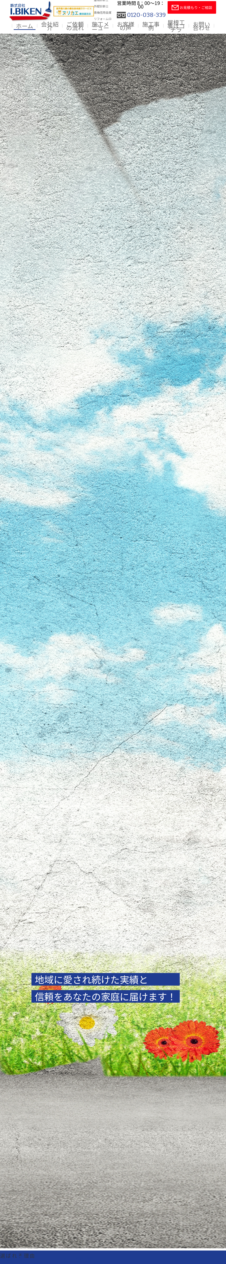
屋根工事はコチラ (176, 25)
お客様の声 (125, 25)
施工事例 (151, 25)
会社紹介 (50, 25)
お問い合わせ (201, 25)
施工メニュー (100, 25)
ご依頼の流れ (75, 25)
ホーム (24, 26)
